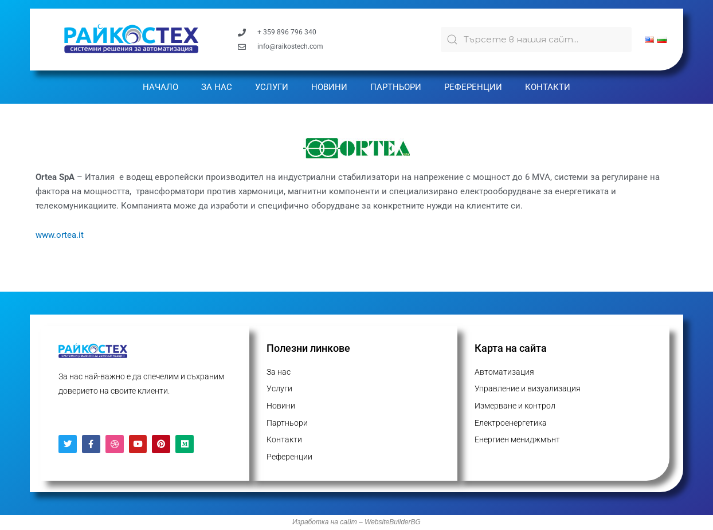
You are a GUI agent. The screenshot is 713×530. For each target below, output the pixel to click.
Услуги (271, 87)
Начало (160, 87)
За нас (216, 87)
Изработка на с (317, 523)
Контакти (547, 87)
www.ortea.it (60, 235)
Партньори (395, 87)
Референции (473, 87)
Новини (329, 87)
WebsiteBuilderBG (393, 523)
